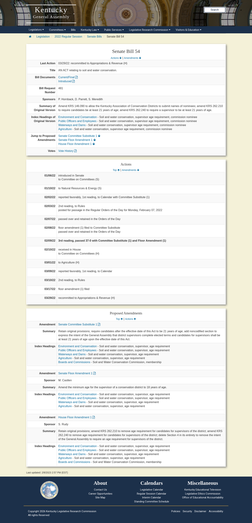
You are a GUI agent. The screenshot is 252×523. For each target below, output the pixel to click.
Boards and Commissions (74, 362)
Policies (175, 511)
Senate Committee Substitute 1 (79, 135)
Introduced (66, 81)
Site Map (100, 497)
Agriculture (65, 129)
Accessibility (216, 511)
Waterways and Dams (72, 125)
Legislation (43, 36)
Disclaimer (200, 511)
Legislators (36, 29)
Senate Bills (94, 36)
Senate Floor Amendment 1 (77, 139)
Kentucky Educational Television (202, 489)
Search (215, 9)
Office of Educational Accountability (202, 497)
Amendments (132, 58)
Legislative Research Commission (149, 29)
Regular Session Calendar (151, 493)
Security (187, 511)
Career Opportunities (100, 493)
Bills (73, 29)
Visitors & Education (188, 29)
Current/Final (68, 77)
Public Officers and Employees (77, 121)
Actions (116, 58)
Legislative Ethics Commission (202, 493)
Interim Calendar (151, 497)
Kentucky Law (90, 29)
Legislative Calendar (151, 489)
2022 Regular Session (68, 36)
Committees (57, 29)
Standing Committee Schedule (151, 501)
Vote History (67, 150)
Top (116, 170)
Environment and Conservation (77, 117)
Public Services (114, 29)
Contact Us (100, 489)
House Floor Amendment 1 (76, 143)
